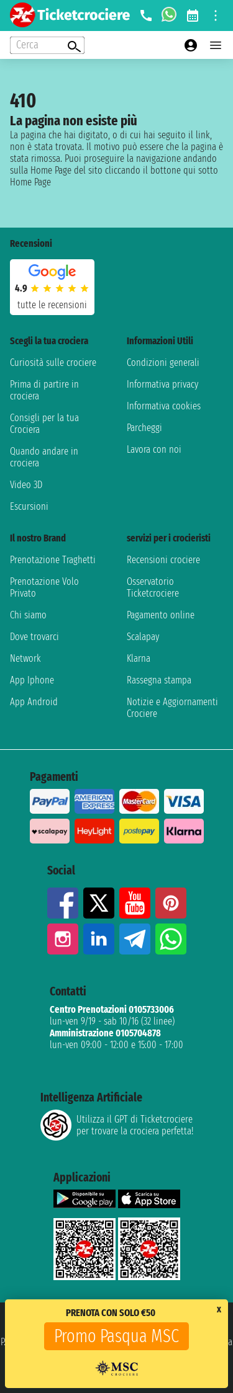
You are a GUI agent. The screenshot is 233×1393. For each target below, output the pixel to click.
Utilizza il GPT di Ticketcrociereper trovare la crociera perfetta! (116, 1125)
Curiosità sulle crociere (53, 362)
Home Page (30, 182)
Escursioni (29, 506)
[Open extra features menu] (47, 45)
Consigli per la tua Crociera (44, 423)
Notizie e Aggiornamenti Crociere (172, 707)
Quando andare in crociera (44, 457)
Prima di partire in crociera (44, 390)
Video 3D (26, 485)
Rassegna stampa (159, 680)
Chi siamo (28, 615)
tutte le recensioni (52, 305)
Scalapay (143, 637)
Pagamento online (160, 615)
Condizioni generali (163, 362)
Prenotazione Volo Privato (44, 587)
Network (25, 658)
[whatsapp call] (169, 15)
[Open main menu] (215, 45)
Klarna (138, 658)
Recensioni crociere (163, 560)
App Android (34, 702)
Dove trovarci (34, 637)
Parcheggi (144, 428)
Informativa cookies (164, 406)
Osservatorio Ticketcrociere (153, 587)
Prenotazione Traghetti (53, 560)
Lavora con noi (154, 449)
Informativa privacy (162, 384)
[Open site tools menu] (215, 15)
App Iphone (32, 680)
